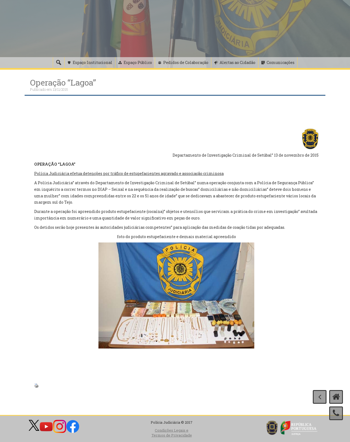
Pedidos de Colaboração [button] (185, 62)
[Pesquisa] (58, 62)
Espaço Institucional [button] (92, 62)
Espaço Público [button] (138, 62)
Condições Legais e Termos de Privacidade (171, 433)
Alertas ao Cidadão (237, 62)
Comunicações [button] (280, 62)
